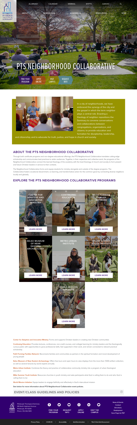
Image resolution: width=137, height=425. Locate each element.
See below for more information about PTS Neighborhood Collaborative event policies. (48, 386)
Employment (118, 410)
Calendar (52, 4)
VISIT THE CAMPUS (94, 411)
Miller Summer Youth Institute (25, 375)
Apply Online (37, 80)
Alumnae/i (33, 4)
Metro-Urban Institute (22, 368)
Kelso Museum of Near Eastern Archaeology (31, 361)
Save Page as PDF (118, 413)
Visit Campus (50, 80)
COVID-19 (49, 422)
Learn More (35, 229)
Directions (118, 408)
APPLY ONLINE (81, 411)
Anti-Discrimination (79, 422)
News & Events (118, 402)
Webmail (71, 4)
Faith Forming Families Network (26, 354)
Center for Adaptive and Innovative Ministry (30, 339)
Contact (118, 405)
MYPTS (89, 4)
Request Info (64, 80)
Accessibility (62, 422)
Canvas (105, 4)
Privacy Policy (35, 422)
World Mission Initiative (22, 382)
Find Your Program (24, 80)
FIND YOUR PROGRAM (53, 411)
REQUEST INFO (67, 411)
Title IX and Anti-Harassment (100, 422)
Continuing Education (22, 344)
